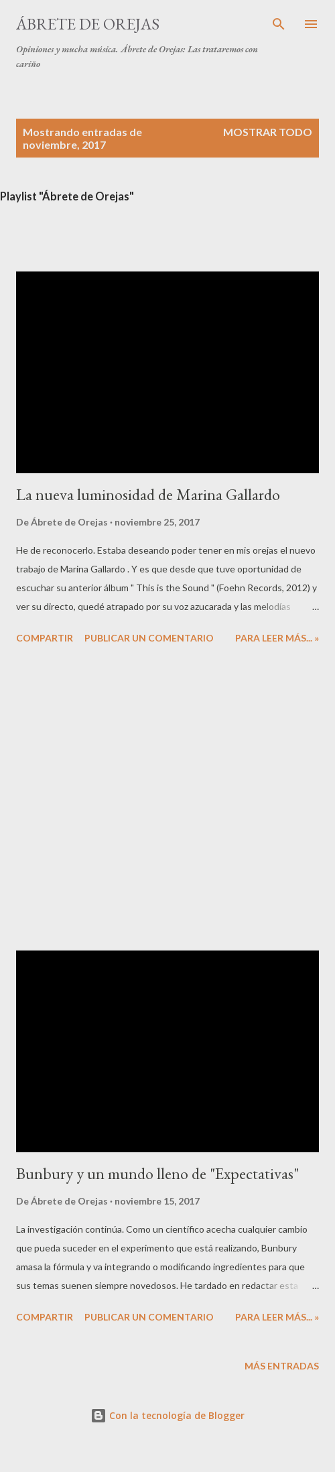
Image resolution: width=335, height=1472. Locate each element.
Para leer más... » (277, 637)
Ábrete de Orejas (87, 23)
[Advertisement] (153, 800)
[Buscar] (279, 24)
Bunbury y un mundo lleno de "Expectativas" (157, 1173)
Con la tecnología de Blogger (167, 1415)
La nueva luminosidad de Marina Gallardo (148, 494)
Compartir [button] (44, 637)
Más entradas (282, 1365)
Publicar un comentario (149, 637)
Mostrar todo (267, 131)
